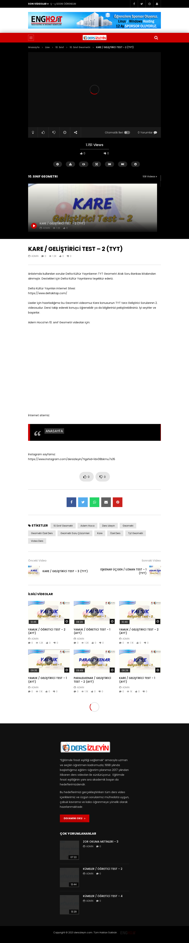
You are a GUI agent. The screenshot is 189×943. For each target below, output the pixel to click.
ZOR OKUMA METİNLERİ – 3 (100, 842)
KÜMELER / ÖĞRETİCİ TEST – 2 (102, 869)
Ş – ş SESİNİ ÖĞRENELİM (63, 3)
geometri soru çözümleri (74, 533)
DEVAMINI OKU (74, 818)
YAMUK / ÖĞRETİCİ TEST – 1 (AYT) (92, 631)
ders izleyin (108, 525)
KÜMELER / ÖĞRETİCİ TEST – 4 (103, 896)
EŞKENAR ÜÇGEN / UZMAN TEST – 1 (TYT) (123, 571)
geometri (128, 525)
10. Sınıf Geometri (80, 47)
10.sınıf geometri (63, 525)
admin (34, 256)
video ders (37, 541)
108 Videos (150, 176)
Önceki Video (37, 560)
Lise (47, 47)
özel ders (115, 533)
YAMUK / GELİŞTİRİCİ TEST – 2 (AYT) (139, 631)
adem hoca (87, 525)
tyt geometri (135, 533)
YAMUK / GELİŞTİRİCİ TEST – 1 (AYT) (47, 680)
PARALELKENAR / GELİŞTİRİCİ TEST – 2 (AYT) (92, 680)
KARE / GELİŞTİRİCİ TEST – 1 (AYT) (137, 680)
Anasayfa (33, 47)
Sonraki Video (151, 560)
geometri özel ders (42, 533)
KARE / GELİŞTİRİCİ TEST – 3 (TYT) (65, 571)
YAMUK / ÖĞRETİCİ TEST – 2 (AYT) (46, 631)
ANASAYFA (54, 431)
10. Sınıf (59, 47)
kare (99, 533)
